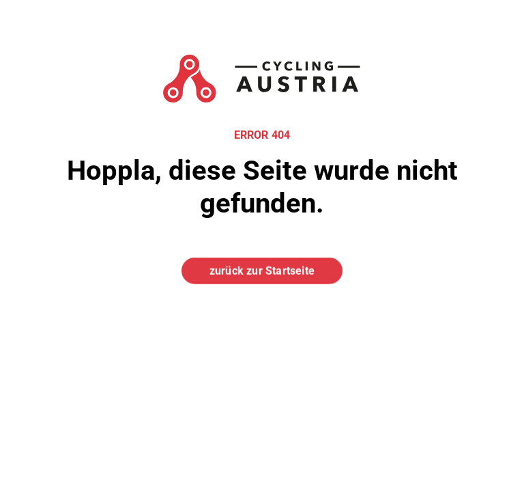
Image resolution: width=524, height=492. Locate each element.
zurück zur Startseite (262, 270)
